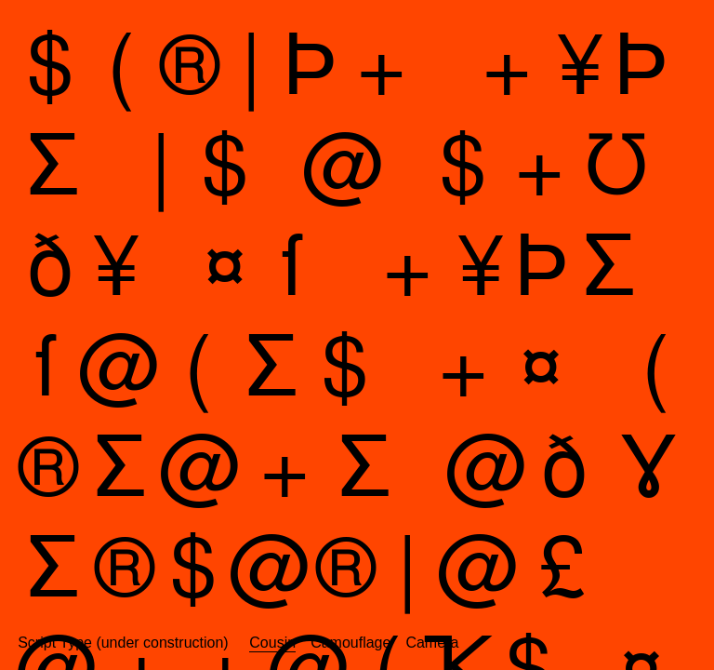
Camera (431, 642)
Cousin (272, 642)
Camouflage (350, 642)
